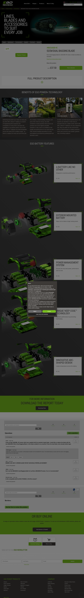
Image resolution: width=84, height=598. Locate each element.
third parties (51, 292)
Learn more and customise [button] (42, 314)
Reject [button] (34, 311)
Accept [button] (49, 311)
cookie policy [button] (38, 291)
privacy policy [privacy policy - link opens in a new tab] (37, 287)
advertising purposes (36, 297)
